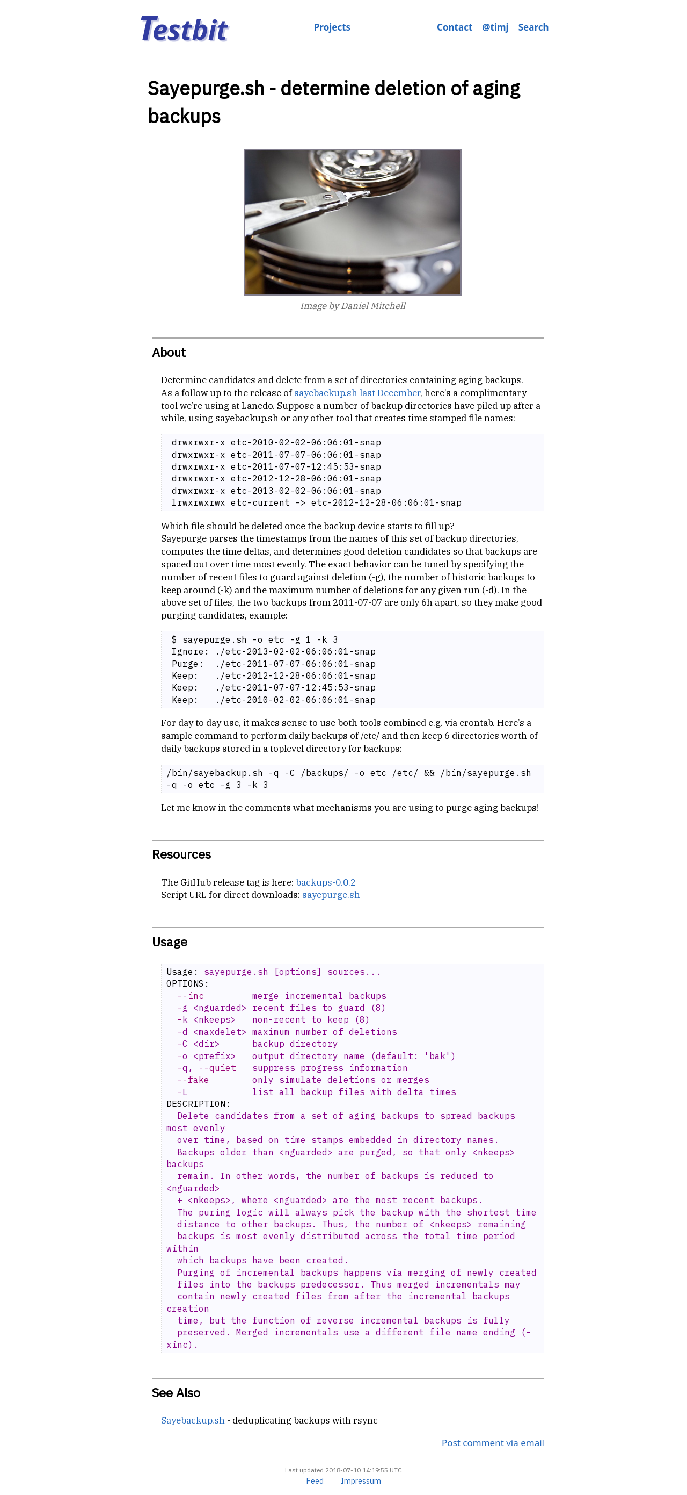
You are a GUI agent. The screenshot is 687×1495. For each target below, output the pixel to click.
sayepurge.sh (331, 895)
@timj (495, 27)
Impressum (361, 1481)
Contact (454, 27)
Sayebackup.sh (193, 1420)
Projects (332, 27)
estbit (183, 29)
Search (533, 27)
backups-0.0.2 (326, 882)
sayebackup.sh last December (357, 393)
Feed (315, 1481)
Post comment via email (493, 1442)
